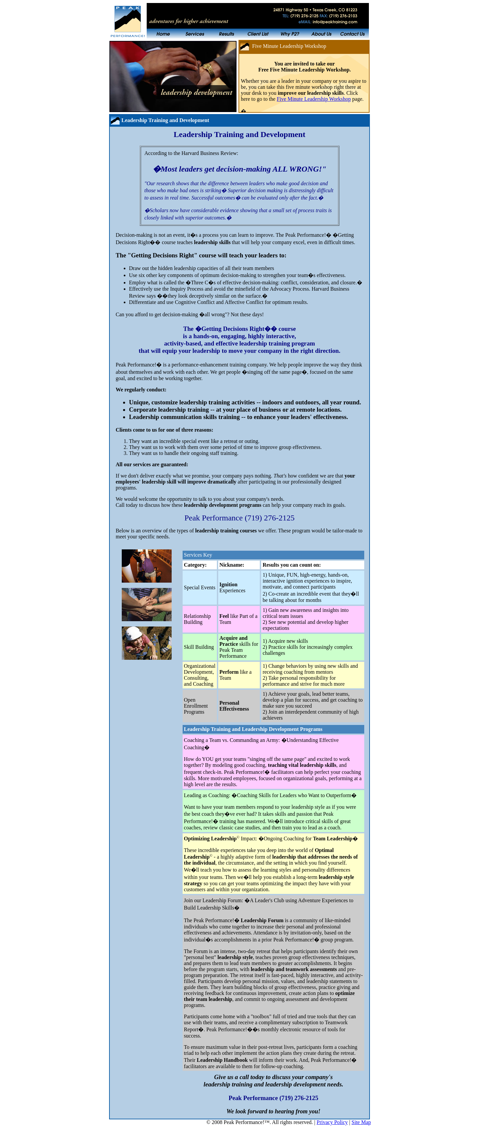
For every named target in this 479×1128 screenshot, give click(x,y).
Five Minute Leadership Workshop (314, 99)
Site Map (361, 1122)
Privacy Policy (332, 1122)
